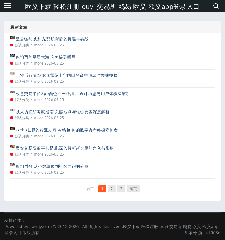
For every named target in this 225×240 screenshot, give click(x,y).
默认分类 (22, 45)
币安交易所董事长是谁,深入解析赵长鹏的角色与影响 (65, 148)
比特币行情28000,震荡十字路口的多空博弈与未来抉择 (66, 75)
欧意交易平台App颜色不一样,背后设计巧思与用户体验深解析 (73, 93)
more (39, 45)
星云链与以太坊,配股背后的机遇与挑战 (52, 39)
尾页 (133, 188)
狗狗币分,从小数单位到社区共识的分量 (52, 166)
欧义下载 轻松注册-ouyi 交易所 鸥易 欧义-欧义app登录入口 (112, 6)
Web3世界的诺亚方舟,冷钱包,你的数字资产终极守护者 (67, 130)
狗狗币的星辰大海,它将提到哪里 (46, 57)
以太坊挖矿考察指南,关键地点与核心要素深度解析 (63, 111)
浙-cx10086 (209, 232)
